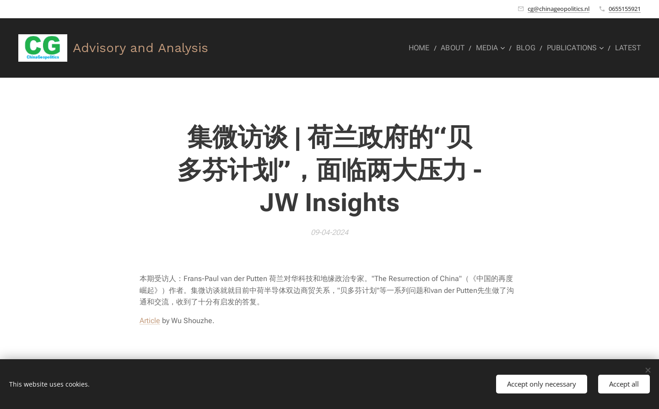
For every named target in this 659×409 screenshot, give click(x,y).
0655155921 (625, 9)
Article (150, 320)
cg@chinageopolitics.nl (558, 9)
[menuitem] (430, 48)
